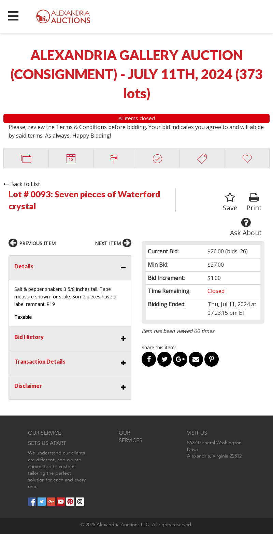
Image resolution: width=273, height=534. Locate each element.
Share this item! (159, 347)
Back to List (21, 184)
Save (230, 202)
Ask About (246, 227)
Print (254, 202)
